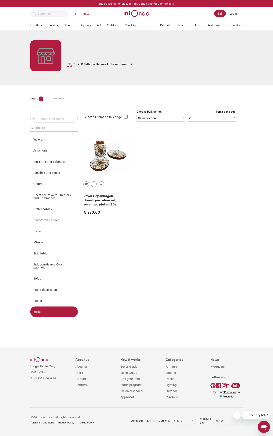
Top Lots (195, 25)
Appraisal (127, 397)
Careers (80, 379)
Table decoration (45, 289)
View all (38, 139)
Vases (37, 312)
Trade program (131, 385)
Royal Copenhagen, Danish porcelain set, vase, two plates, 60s (99, 199)
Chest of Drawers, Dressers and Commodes (52, 196)
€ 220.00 (91, 212)
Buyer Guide (128, 366)
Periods (165, 25)
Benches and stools (46, 173)
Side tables (41, 253)
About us (81, 366)
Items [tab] (36, 98)
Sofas (37, 278)
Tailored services (132, 391)
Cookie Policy (86, 422)
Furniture (36, 25)
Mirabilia (131, 25)
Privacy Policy (66, 422)
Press (79, 372)
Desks (37, 231)
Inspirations (235, 25)
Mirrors (38, 242)
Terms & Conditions (42, 422)
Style (180, 25)
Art (99, 25)
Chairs (37, 184)
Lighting (85, 25)
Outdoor (112, 25)
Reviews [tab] (58, 98)
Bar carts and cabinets (49, 162)
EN (147, 421)
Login (233, 13)
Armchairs (40, 150)
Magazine (217, 366)
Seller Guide (128, 372)
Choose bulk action (161, 116)
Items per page (226, 111)
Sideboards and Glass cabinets (48, 265)
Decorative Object (46, 220)
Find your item (130, 379)
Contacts (81, 385)
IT (152, 421)
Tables (37, 301)
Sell (220, 13)
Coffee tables (42, 209)
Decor (69, 25)
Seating (54, 25)
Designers (213, 25)
